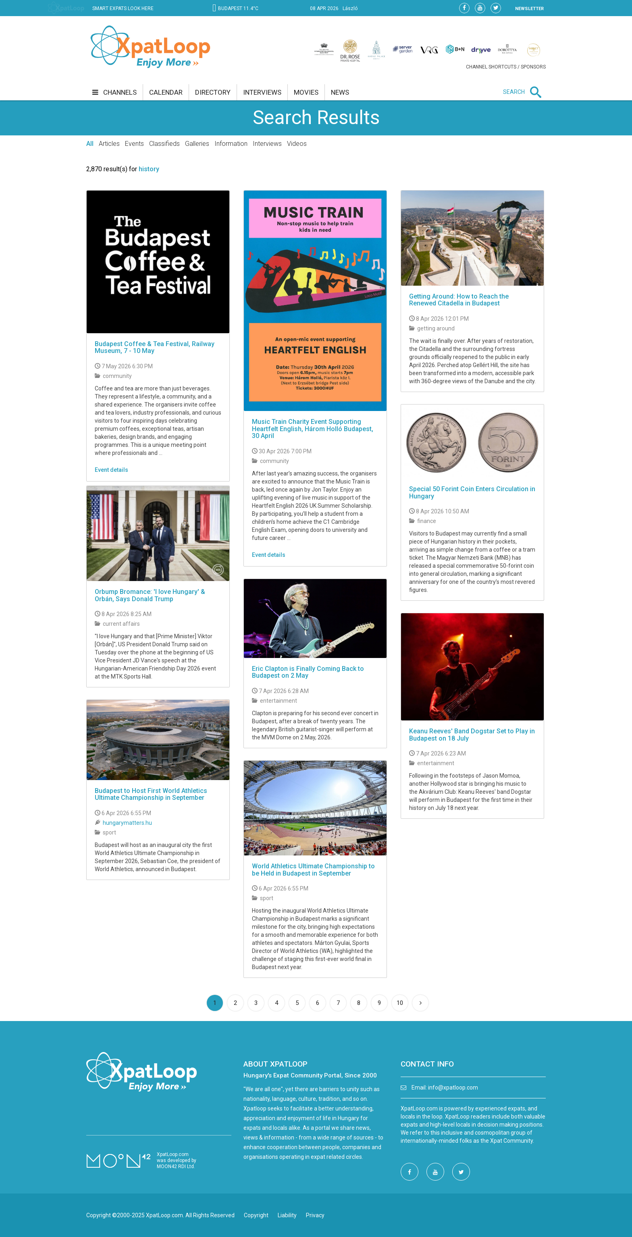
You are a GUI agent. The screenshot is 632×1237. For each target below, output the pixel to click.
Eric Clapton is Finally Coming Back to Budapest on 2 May (308, 672)
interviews (262, 92)
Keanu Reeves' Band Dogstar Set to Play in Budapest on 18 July (472, 734)
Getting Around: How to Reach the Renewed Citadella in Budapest (459, 300)
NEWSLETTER (529, 8)
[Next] (420, 1003)
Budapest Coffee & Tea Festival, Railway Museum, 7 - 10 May (154, 347)
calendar (166, 92)
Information (230, 143)
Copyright (256, 1215)
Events (134, 143)
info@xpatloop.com (453, 1087)
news (340, 92)
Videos (297, 143)
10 (400, 1003)
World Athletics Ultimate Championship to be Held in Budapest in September (313, 869)
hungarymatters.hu (127, 823)
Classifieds (164, 143)
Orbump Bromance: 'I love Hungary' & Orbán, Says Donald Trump (150, 595)
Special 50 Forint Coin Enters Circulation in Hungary (472, 492)
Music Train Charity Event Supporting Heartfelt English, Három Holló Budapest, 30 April (312, 429)
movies (306, 92)
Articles (109, 143)
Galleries (197, 143)
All (90, 143)
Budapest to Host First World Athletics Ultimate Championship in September (151, 794)
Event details (111, 470)
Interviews (267, 143)
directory (213, 92)
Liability (287, 1215)
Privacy (315, 1215)
